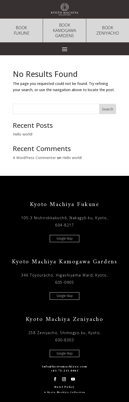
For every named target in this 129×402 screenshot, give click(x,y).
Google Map (64, 238)
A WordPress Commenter (34, 157)
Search (107, 109)
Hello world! (22, 134)
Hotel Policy (64, 387)
